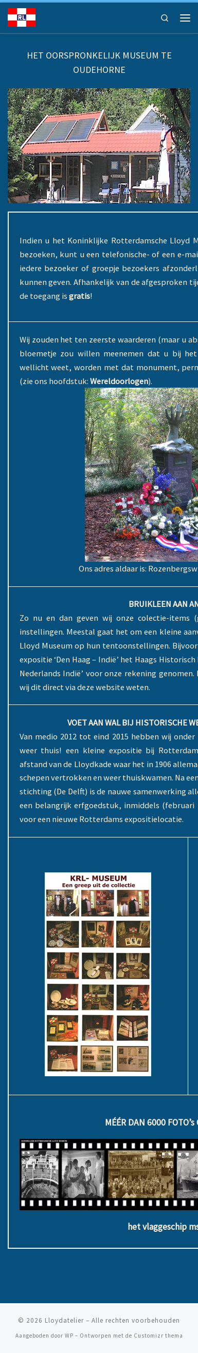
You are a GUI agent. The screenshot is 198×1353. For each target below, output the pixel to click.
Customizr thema (158, 1335)
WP (69, 1335)
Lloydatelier (64, 1320)
